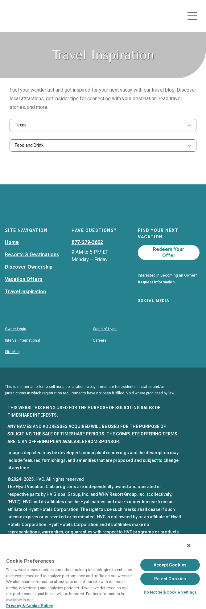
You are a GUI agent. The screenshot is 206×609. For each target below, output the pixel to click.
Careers (99, 354)
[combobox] (103, 125)
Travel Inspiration (25, 304)
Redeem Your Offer (168, 265)
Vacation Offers (24, 292)
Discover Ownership (28, 279)
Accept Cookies (170, 564)
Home (12, 255)
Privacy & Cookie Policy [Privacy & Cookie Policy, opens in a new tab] (29, 605)
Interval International (22, 354)
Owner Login (15, 343)
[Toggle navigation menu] (192, 16)
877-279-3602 (87, 255)
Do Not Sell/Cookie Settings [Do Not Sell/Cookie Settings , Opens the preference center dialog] (170, 592)
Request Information (156, 295)
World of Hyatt (105, 343)
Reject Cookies (170, 578)
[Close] (189, 545)
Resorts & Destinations (32, 267)
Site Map (12, 366)
